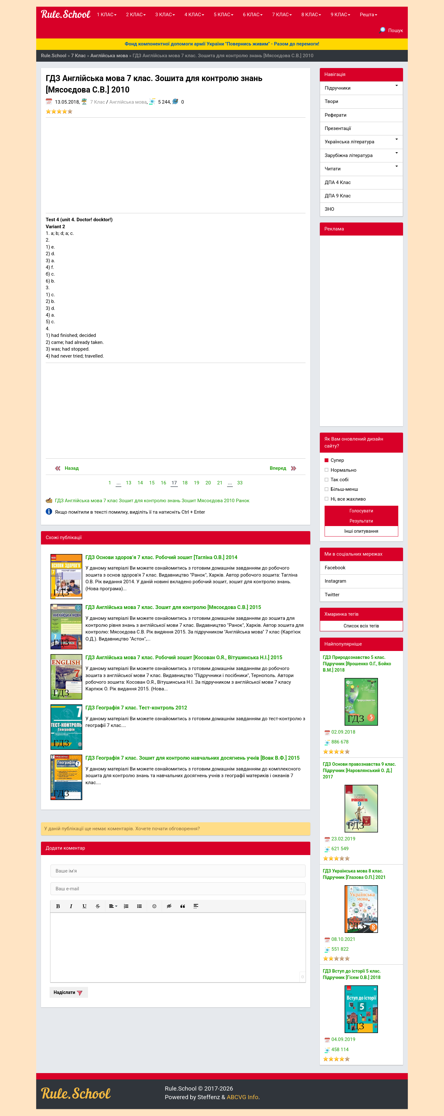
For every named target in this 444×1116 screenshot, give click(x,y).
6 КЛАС (253, 14)
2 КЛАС (136, 14)
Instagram (335, 581)
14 (140, 483)
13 (128, 483)
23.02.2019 (340, 839)
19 (196, 483)
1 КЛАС (107, 14)
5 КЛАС (223, 14)
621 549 (337, 849)
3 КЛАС (165, 14)
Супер (337, 460)
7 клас (111, 500)
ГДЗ (59, 500)
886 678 (337, 742)
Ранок (243, 500)
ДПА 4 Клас (338, 182)
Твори (331, 101)
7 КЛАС (282, 14)
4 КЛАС (194, 14)
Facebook (335, 568)
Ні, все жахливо (348, 499)
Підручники (361, 88)
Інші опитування (361, 531)
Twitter (332, 595)
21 (220, 483)
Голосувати (361, 510)
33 (240, 483)
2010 (229, 500)
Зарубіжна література (361, 155)
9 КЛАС (340, 14)
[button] (58, 906)
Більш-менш (344, 489)
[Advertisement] (176, 165)
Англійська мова (128, 102)
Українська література (361, 142)
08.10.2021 (340, 939)
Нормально (343, 470)
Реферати (336, 115)
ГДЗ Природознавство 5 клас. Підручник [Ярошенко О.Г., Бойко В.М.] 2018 (357, 664)
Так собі (339, 480)
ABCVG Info (242, 1097)
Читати (361, 169)
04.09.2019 (340, 1039)
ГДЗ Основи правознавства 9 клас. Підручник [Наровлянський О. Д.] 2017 (359, 770)
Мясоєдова (210, 500)
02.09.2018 (340, 732)
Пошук (391, 30)
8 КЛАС (311, 14)
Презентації (338, 128)
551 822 (337, 949)
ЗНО (329, 209)
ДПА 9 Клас (338, 196)
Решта (368, 14)
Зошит (189, 500)
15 (152, 483)
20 (208, 483)
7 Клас (97, 102)
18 (185, 483)
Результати (361, 521)
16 (163, 483)
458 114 (337, 1049)
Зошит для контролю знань (149, 500)
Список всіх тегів (361, 625)
